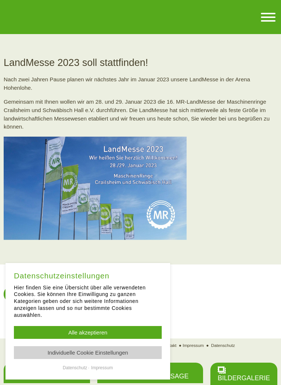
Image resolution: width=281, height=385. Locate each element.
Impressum (193, 345)
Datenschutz (223, 345)
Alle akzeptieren (88, 332)
